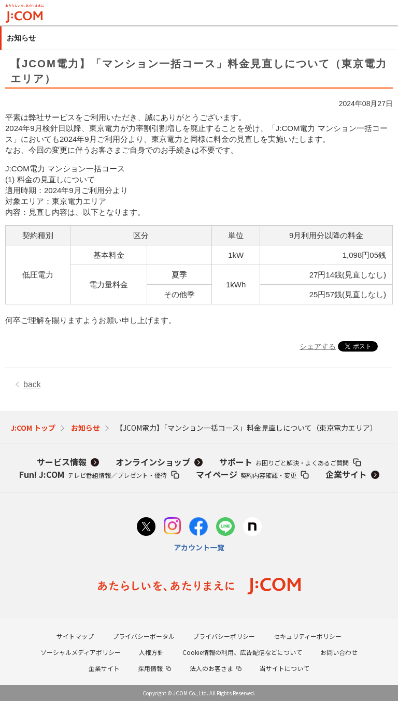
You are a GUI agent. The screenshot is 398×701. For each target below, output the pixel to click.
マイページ (246, 474)
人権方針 (151, 652)
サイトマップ (75, 636)
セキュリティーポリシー (308, 636)
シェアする (318, 346)
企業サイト (346, 474)
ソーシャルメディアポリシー (80, 652)
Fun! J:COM (93, 474)
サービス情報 (62, 462)
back (32, 384)
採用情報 (150, 668)
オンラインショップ (153, 462)
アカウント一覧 (199, 547)
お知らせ (85, 427)
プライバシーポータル (143, 636)
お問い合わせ (339, 652)
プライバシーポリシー (224, 636)
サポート (284, 462)
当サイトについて (284, 668)
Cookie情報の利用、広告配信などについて (242, 652)
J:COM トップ (32, 427)
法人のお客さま (211, 668)
